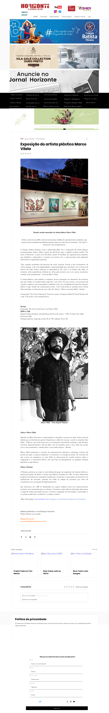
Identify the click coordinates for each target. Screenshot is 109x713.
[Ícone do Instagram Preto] (71, 701)
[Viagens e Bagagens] (72, 99)
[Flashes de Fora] (32, 95)
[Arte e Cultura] (16, 98)
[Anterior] (13, 31)
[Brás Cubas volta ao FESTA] (54, 560)
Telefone (32, 683)
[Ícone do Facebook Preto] (67, 701)
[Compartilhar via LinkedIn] (30, 537)
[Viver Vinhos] (14, 106)
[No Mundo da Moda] (32, 106)
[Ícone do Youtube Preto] (74, 701)
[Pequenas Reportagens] (73, 106)
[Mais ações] (87, 139)
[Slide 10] (56, 127)
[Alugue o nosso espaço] (91, 98)
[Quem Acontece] (32, 98)
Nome (31, 667)
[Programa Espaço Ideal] (73, 102)
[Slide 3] (47, 127)
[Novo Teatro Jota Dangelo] (84, 560)
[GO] (34, 67)
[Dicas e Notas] (16, 102)
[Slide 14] (65, 127)
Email (31, 660)
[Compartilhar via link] (35, 537)
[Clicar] (97, 128)
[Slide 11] (58, 127)
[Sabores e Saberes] (72, 95)
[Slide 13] (52, 41)
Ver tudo (94, 549)
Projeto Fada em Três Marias (23, 572)
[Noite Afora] (91, 102)
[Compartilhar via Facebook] (21, 537)
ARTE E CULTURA (26, 531)
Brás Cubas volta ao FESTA (52, 572)
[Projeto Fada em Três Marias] (25, 560)
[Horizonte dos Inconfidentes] (52, 102)
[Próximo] (96, 31)
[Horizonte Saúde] (51, 99)
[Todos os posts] (16, 94)
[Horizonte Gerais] (51, 94)
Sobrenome (33, 675)
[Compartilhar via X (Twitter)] (26, 537)
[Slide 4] (49, 127)
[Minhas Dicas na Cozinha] (52, 106)
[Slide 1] (42, 127)
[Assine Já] (57, 708)
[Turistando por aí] (33, 103)
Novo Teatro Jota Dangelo (80, 572)
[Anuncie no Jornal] (91, 95)
